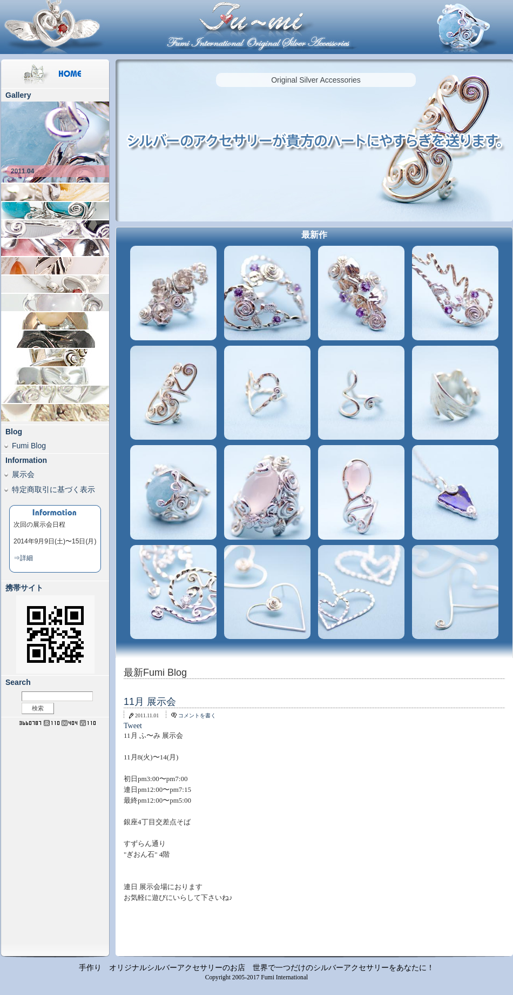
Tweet (133, 726)
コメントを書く (197, 715)
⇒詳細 (23, 558)
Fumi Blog (29, 445)
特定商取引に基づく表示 (53, 489)
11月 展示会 (150, 701)
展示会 (23, 474)
